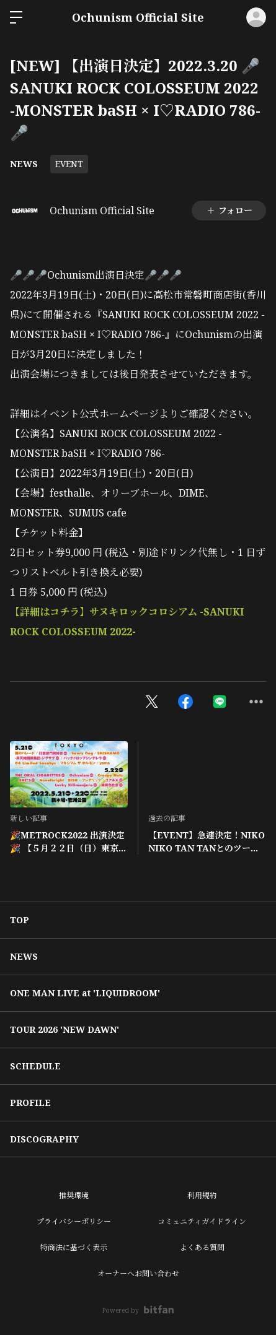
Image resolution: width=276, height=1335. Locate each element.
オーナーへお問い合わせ (138, 1273)
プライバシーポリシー (74, 1221)
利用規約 (202, 1195)
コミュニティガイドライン (202, 1221)
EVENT (69, 164)
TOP (19, 920)
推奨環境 (74, 1195)
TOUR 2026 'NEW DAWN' (64, 1029)
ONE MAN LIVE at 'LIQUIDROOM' (85, 993)
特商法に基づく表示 (73, 1247)
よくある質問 (202, 1247)
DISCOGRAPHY (44, 1139)
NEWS (24, 164)
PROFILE (30, 1102)
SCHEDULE (35, 1066)
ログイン (256, 17)
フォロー (229, 210)
